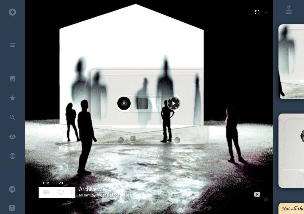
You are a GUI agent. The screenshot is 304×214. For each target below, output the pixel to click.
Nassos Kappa (108, 195)
